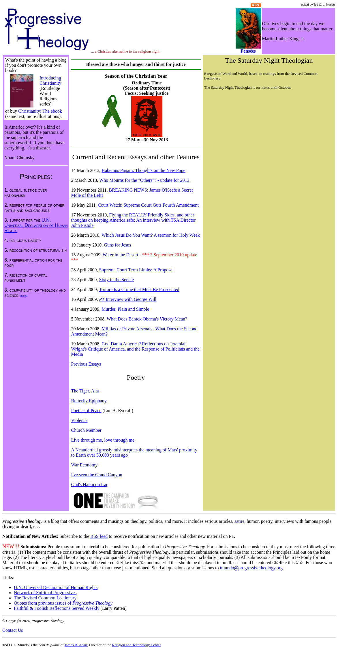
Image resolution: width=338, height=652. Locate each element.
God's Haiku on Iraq (90, 484)
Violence (79, 420)
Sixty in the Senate (116, 279)
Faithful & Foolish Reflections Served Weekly (56, 608)
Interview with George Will (127, 299)
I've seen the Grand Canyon (96, 474)
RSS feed (99, 536)
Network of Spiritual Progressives (45, 592)
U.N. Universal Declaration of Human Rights (36, 225)
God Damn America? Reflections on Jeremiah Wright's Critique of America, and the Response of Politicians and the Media (135, 349)
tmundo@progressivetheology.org (251, 567)
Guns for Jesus (117, 244)
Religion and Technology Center (136, 645)
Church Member (86, 430)
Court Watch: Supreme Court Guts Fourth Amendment (148, 205)
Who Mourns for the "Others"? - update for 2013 (144, 180)
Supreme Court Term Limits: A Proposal (136, 269)
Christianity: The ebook (40, 111)
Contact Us (12, 630)
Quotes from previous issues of (63, 603)
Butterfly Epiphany (89, 400)
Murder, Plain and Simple (125, 309)
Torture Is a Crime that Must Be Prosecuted (139, 289)
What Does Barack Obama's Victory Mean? (147, 318)
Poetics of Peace (86, 410)
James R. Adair (76, 645)
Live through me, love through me (103, 440)
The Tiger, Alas (85, 390)
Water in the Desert (120, 254)
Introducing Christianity (50, 80)
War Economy (84, 464)
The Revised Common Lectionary (45, 597)
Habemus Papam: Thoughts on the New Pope (143, 170)
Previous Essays (86, 364)
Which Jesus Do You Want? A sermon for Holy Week (151, 235)
